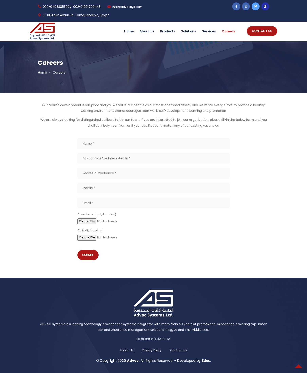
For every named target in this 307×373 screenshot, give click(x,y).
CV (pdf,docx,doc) (90, 230)
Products (167, 31)
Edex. (206, 360)
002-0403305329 (56, 6)
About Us (147, 31)
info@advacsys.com (128, 6)
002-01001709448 (87, 6)
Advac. (133, 360)
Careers (228, 31)
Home (129, 31)
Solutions (188, 31)
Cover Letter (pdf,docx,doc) (96, 214)
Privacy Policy (151, 350)
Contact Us (178, 350)
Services (209, 31)
